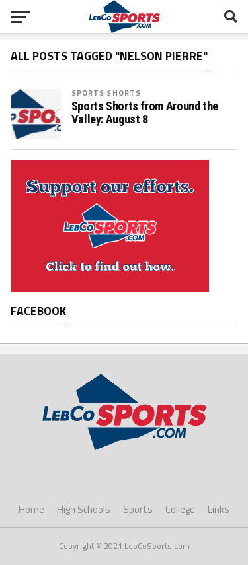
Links (218, 509)
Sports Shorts (106, 92)
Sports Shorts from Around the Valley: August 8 (144, 113)
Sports (138, 509)
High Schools (83, 509)
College (180, 509)
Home (31, 509)
